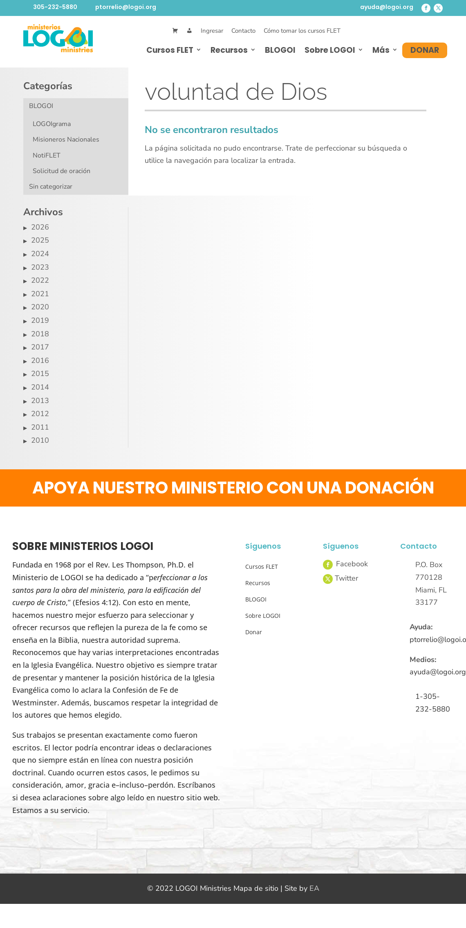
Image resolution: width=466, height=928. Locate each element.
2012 (40, 414)
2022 (40, 280)
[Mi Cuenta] (189, 31)
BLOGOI (280, 50)
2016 (40, 360)
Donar (424, 50)
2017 (40, 347)
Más (381, 50)
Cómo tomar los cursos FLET (302, 31)
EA (314, 888)
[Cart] (175, 31)
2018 (40, 334)
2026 (40, 227)
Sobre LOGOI (330, 50)
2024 (40, 254)
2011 (40, 427)
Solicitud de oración (61, 171)
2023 (40, 267)
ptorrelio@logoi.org (125, 7)
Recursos (229, 50)
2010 (40, 440)
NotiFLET (46, 155)
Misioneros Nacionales (66, 139)
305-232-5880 (55, 7)
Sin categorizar (50, 186)
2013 (40, 400)
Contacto (243, 31)
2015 (40, 373)
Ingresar (212, 31)
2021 (40, 294)
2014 (40, 387)
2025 (40, 240)
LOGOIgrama (52, 123)
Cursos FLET (169, 50)
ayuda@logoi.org (386, 7)
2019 (40, 320)
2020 (40, 307)
